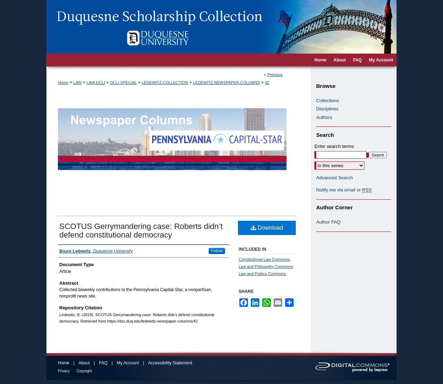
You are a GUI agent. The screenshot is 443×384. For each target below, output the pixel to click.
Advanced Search (334, 177)
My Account (128, 362)
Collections (327, 100)
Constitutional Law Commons (264, 259)
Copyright (84, 371)
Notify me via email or (344, 190)
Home (63, 82)
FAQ (103, 362)
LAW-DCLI (95, 82)
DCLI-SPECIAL (123, 82)
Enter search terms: (334, 146)
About (84, 362)
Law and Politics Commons (262, 273)
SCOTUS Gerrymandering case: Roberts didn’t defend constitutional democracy (141, 230)
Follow (217, 251)
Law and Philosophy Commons (266, 266)
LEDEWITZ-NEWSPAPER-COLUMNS (226, 82)
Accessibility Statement (170, 362)
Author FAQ (328, 222)
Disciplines (327, 108)
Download (267, 228)
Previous (275, 75)
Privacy (64, 371)
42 (267, 82)
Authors (324, 117)
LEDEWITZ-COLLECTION (165, 82)
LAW (77, 82)
